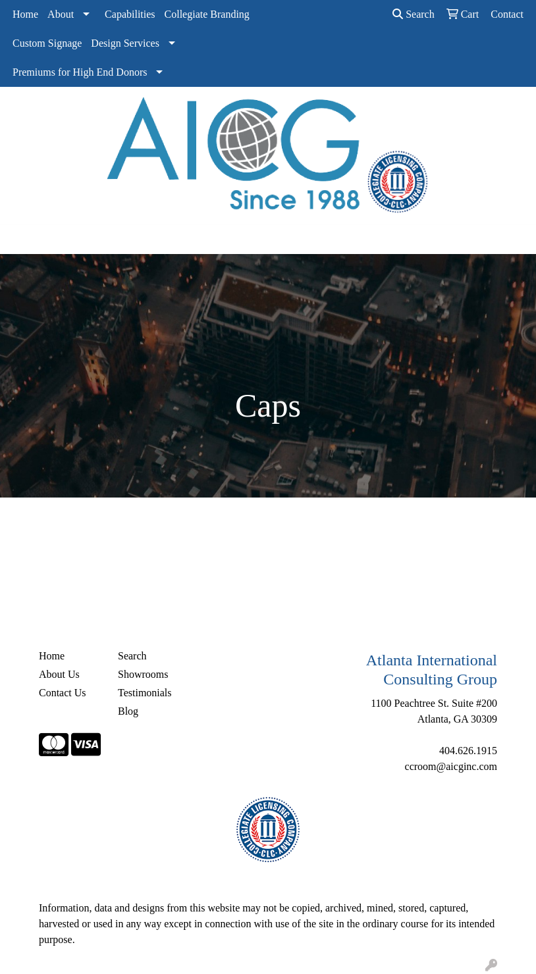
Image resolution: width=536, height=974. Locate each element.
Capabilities (130, 14)
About (60, 14)
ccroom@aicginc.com (451, 766)
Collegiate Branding (207, 14)
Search (413, 14)
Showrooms (143, 674)
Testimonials (145, 692)
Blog (128, 711)
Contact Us (62, 692)
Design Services (125, 43)
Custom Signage (47, 43)
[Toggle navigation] (20, 239)
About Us (59, 674)
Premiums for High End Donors (80, 72)
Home (25, 14)
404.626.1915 (468, 750)
